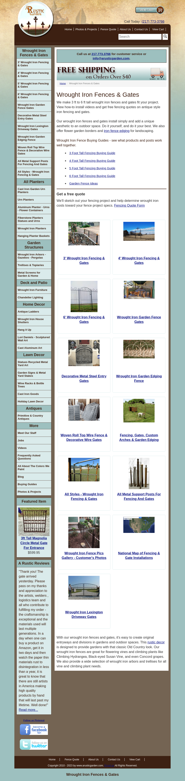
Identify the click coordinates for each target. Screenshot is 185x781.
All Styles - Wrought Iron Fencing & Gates (33, 173)
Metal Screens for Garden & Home (29, 274)
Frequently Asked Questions (29, 457)
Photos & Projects (86, 29)
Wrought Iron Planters (32, 228)
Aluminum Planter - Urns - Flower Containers (33, 209)
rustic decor (156, 642)
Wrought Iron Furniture (32, 289)
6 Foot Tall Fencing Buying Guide (92, 176)
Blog (21, 476)
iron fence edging (117, 131)
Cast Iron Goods (28, 394)
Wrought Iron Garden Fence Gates (31, 106)
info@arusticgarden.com (111, 58)
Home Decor (34, 304)
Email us (109, 765)
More (33, 426)
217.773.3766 (101, 54)
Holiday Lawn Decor (31, 401)
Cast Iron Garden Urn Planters (31, 190)
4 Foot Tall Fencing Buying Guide (92, 160)
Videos (22, 448)
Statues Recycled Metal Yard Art (33, 363)
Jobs (21, 440)
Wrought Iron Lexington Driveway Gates (33, 127)
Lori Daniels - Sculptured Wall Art (34, 339)
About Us (125, 29)
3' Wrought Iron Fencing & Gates (33, 64)
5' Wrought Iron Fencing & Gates (33, 85)
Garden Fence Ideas (83, 183)
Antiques (34, 408)
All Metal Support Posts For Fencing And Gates (33, 162)
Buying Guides (27, 484)
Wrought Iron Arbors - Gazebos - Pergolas (32, 256)
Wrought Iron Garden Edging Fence (31, 138)
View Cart (158, 29)
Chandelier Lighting (30, 297)
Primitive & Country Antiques (30, 417)
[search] (140, 37)
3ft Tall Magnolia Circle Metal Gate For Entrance (34, 543)
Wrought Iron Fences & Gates (34, 53)
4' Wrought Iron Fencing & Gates (33, 74)
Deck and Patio (33, 283)
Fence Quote (108, 29)
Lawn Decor (34, 355)
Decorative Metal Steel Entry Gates (32, 117)
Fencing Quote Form (129, 205)
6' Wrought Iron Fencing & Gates (33, 96)
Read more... (28, 710)
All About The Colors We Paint (33, 468)
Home (68, 29)
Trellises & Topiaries (31, 265)
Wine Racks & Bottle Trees (31, 385)
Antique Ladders (28, 311)
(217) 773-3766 (153, 21)
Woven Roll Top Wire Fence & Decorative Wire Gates (33, 150)
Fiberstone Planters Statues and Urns (30, 219)
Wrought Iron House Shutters (31, 321)
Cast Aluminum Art (30, 347)
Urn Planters (26, 199)
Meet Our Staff (27, 432)
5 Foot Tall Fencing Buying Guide (92, 168)
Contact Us (141, 29)
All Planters (34, 182)
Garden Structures (34, 245)
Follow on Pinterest (33, 720)
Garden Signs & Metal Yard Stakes (32, 374)
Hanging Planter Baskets (34, 235)
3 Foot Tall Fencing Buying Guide (92, 153)
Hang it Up (24, 329)
